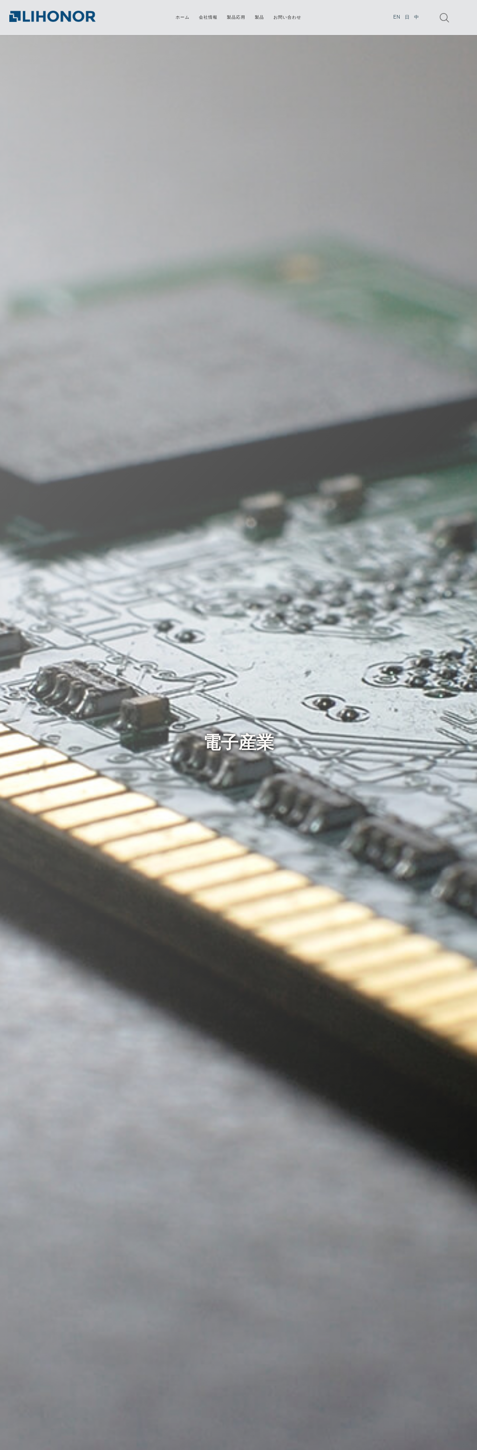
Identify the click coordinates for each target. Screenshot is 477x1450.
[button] (236, 17)
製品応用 (236, 17)
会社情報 (208, 17)
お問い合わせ (287, 17)
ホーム (183, 17)
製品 (259, 17)
